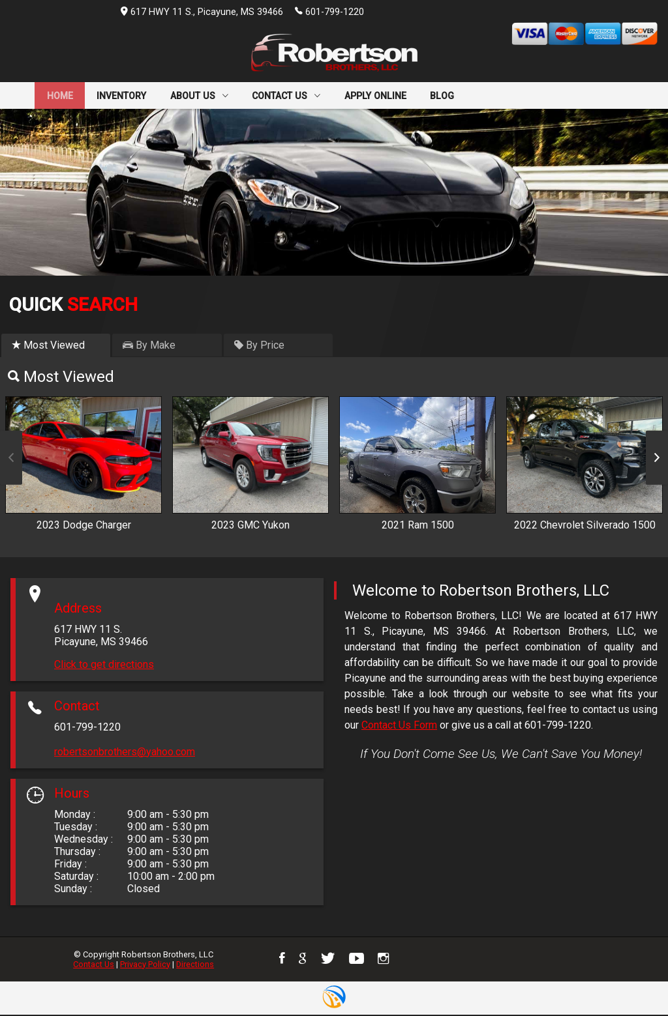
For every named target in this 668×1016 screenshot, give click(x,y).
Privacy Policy (145, 965)
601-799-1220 (329, 11)
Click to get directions (104, 666)
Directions (195, 965)
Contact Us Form (399, 727)
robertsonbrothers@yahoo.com (124, 753)
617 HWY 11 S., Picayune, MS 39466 (202, 12)
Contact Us (93, 965)
